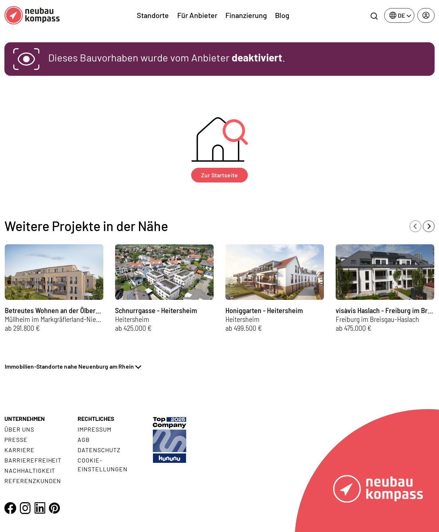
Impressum (94, 429)
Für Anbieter (197, 15)
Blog (282, 15)
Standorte (153, 15)
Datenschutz (99, 449)
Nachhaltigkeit (29, 470)
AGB (84, 439)
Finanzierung (246, 15)
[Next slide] (429, 226)
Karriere (19, 449)
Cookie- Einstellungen (102, 464)
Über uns (19, 429)
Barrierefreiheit (32, 460)
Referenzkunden (32, 480)
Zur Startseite (219, 174)
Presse (16, 439)
